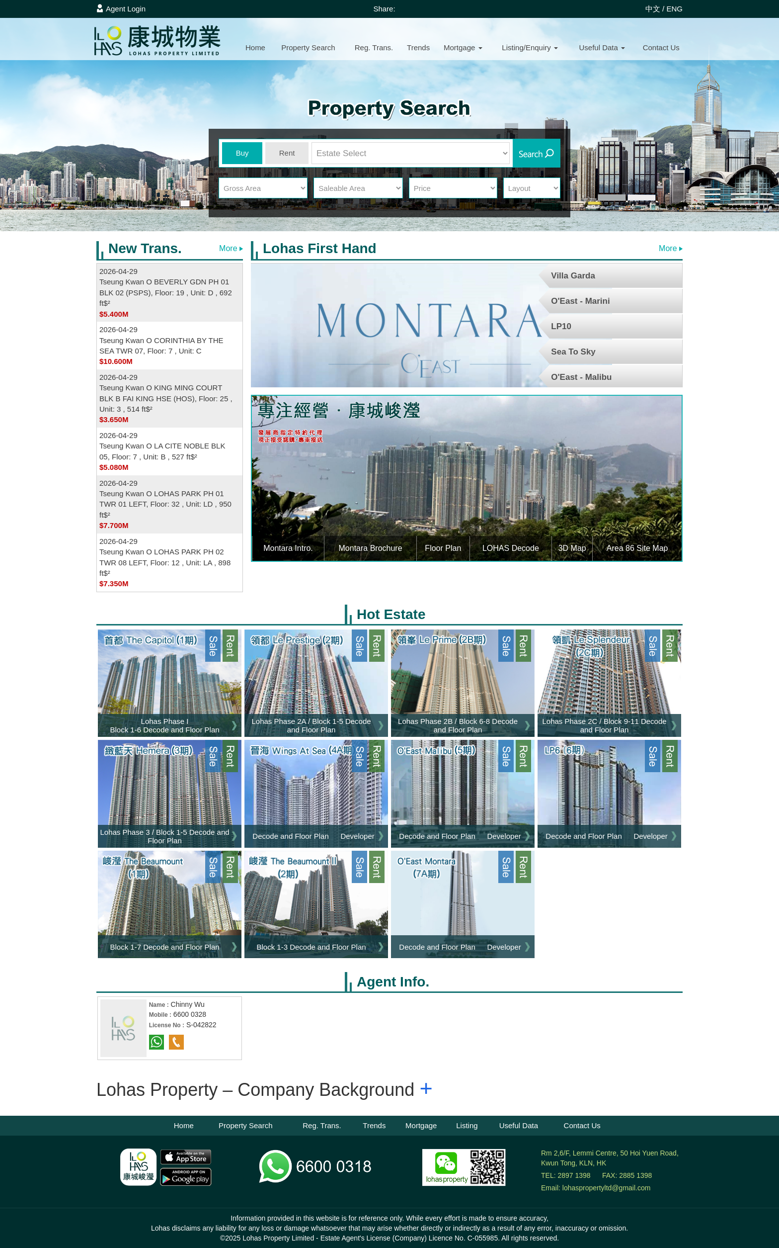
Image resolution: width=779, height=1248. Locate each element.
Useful (602, 47)
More (231, 248)
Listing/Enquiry (530, 47)
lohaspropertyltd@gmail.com (606, 1188)
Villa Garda (573, 275)
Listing (466, 1125)
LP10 (561, 326)
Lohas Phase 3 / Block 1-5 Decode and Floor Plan (164, 836)
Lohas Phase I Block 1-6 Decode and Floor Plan (164, 725)
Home (255, 47)
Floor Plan (443, 548)
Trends (418, 47)
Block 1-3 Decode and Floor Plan (311, 947)
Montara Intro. (288, 548)
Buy (242, 153)
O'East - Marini (580, 301)
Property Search (245, 1125)
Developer (357, 836)
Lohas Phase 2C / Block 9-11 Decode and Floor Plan (604, 725)
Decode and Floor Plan (290, 836)
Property (308, 47)
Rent (287, 153)
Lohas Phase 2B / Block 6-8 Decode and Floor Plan (458, 725)
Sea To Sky (573, 352)
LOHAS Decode (510, 548)
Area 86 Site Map (637, 548)
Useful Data (518, 1125)
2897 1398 (573, 1175)
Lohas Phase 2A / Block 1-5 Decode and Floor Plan (311, 725)
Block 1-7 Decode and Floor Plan (164, 947)
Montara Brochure (370, 548)
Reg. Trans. (374, 47)
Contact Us (582, 1125)
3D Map (572, 548)
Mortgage (463, 47)
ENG (674, 8)
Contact (661, 47)
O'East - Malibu (581, 377)
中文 (652, 8)
